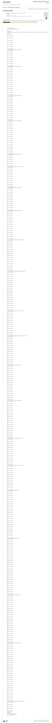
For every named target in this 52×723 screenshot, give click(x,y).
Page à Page (46, 12)
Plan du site (46, 720)
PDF (45, 14)
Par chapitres (46, 13)
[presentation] (10, 25)
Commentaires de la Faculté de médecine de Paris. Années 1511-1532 (16, 13)
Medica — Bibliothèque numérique (11, 7)
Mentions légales (40, 720)
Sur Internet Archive (46, 16)
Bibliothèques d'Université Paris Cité (41, 1)
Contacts (35, 720)
